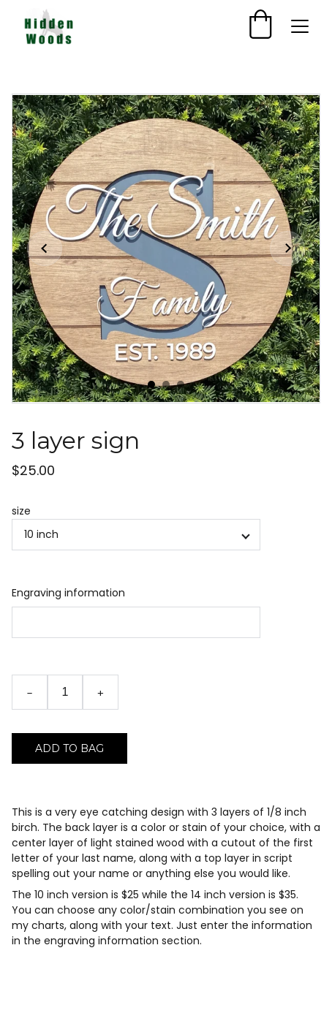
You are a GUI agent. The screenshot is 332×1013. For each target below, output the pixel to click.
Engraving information (68, 592)
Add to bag (69, 748)
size (21, 511)
